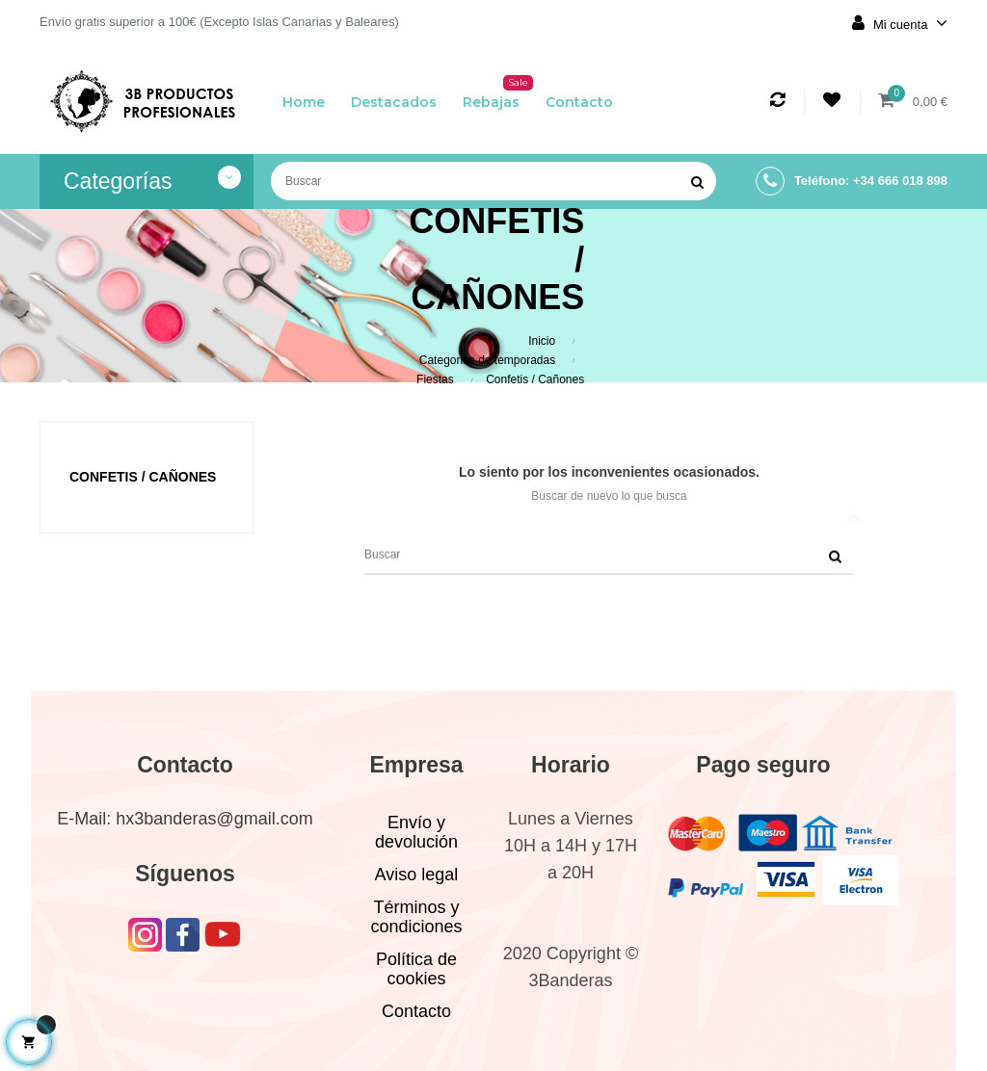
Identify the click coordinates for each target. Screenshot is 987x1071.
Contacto (416, 1011)
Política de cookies (416, 969)
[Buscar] (493, 181)
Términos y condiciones (416, 917)
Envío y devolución (416, 832)
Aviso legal (417, 874)
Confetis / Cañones (142, 476)
